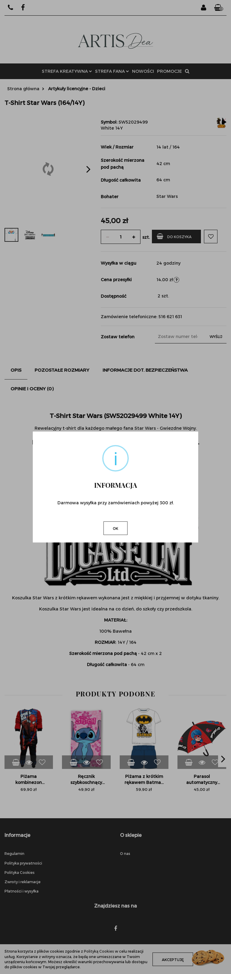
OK (115, 528)
